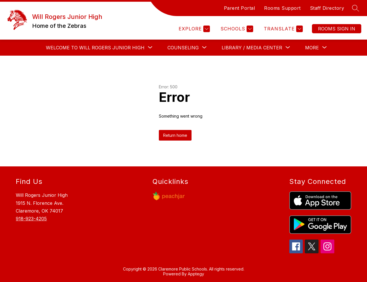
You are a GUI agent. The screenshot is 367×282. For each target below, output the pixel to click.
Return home (175, 135)
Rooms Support (282, 8)
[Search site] (355, 8)
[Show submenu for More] (312, 47)
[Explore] (193, 28)
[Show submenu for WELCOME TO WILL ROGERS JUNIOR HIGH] (95, 47)
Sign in (336, 28)
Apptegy (196, 273)
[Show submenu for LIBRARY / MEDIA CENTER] (252, 47)
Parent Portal (239, 8)
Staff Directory (327, 8)
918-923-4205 (31, 218)
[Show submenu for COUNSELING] (183, 47)
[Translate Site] (282, 28)
